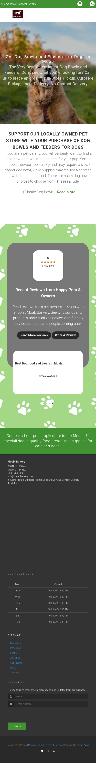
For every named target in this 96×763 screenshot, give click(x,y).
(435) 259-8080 (16, 473)
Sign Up (17, 726)
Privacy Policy (35, 745)
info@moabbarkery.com (21, 476)
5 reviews (48, 266)
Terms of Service (53, 745)
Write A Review (65, 335)
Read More (66, 192)
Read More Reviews (34, 335)
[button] (43, 403)
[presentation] (26, 713)
